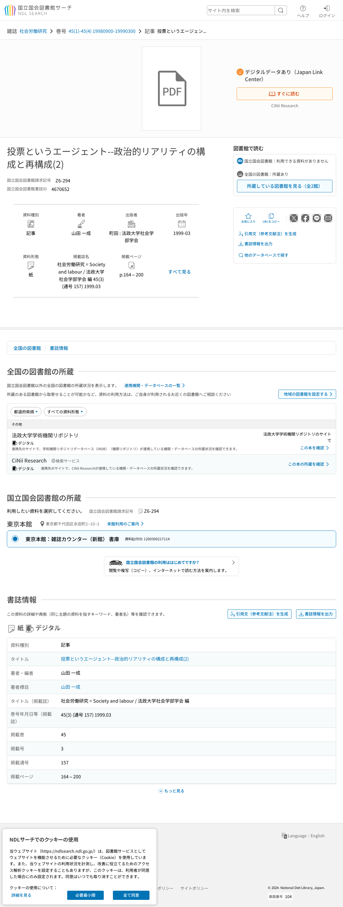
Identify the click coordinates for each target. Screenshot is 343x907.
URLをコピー (271, 218)
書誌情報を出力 (255, 244)
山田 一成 (70, 686)
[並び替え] (26, 411)
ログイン (327, 10)
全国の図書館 (27, 347)
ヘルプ (303, 10)
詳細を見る (21, 895)
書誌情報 (59, 347)
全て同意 (131, 895)
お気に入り (248, 218)
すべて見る (179, 271)
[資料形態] (65, 411)
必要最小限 (85, 895)
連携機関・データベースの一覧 (155, 385)
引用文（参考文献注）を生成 (267, 234)
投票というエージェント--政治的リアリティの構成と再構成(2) (125, 658)
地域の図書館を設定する (309, 394)
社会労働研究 (33, 30)
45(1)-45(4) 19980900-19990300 (102, 30)
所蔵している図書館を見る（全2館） (285, 185)
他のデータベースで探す (263, 255)
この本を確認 (315, 447)
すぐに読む (284, 93)
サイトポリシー (194, 888)
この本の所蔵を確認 (309, 464)
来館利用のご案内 (126, 523)
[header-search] (247, 10)
